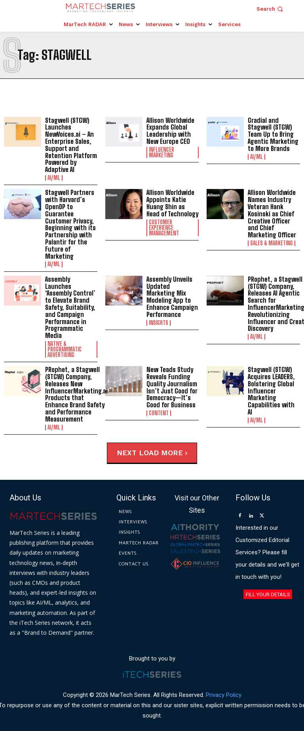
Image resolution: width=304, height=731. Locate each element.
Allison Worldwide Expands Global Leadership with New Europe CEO (169, 130)
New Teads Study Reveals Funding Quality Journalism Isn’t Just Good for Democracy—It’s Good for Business (170, 378)
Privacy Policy (223, 684)
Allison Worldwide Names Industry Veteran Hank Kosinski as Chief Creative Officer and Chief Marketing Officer (274, 213)
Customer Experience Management (164, 226)
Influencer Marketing (161, 152)
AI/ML (54, 177)
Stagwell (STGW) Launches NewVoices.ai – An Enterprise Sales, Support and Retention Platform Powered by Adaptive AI (70, 144)
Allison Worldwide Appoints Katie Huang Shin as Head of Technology (171, 202)
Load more (163, 443)
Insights (158, 320)
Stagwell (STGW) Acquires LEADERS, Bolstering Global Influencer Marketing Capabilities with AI (273, 378)
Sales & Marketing (271, 242)
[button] (270, 9)
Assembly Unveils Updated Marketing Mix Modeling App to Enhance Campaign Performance (172, 295)
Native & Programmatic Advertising (65, 340)
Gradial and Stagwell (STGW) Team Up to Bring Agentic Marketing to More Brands (272, 134)
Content (159, 403)
